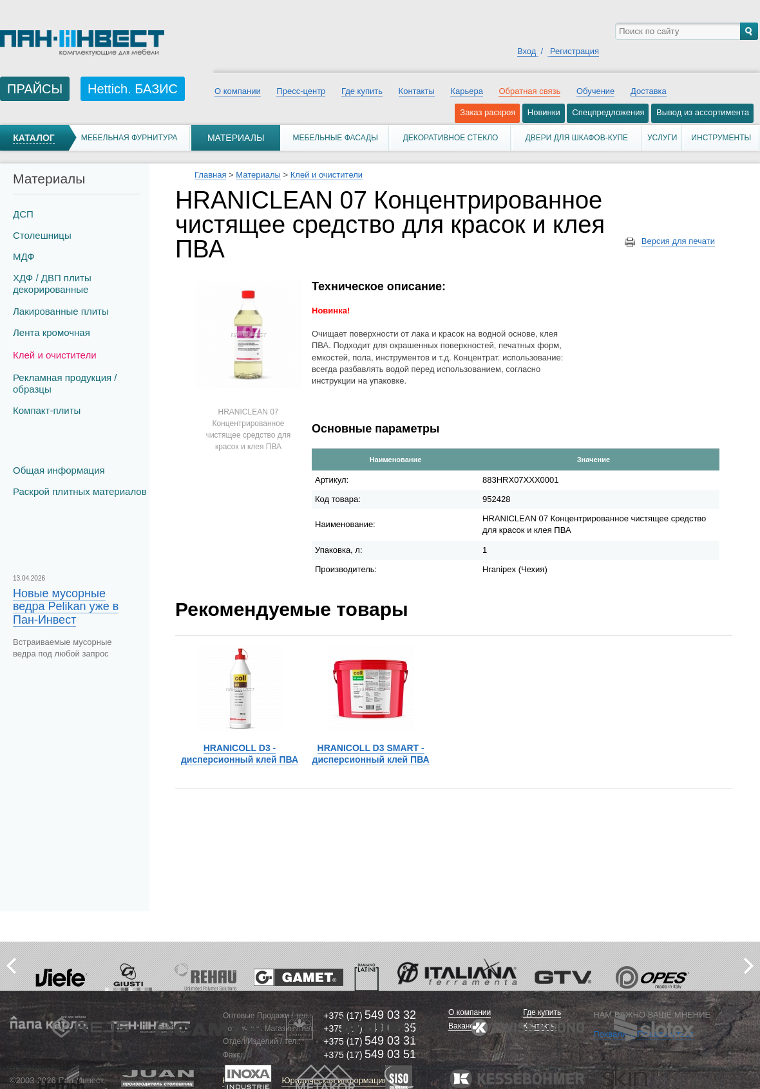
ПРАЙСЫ (34, 89)
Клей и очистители (55, 354)
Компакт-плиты (47, 410)
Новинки (543, 112)
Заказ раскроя (487, 112)
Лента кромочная (51, 332)
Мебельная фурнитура (129, 137)
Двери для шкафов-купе (577, 137)
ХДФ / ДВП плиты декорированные (52, 283)
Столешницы (42, 235)
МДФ (24, 256)
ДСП (23, 214)
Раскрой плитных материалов (80, 491)
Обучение (595, 91)
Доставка (649, 91)
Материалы (235, 138)
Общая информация (59, 470)
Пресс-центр (300, 91)
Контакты (417, 91)
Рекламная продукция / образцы (65, 383)
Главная (210, 175)
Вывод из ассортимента (702, 112)
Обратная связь (529, 91)
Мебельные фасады (334, 137)
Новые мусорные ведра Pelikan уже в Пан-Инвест (66, 606)
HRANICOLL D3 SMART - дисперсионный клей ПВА (371, 754)
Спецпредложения (608, 112)
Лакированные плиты (61, 311)
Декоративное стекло (451, 137)
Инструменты (721, 137)
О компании (237, 91)
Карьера (466, 91)
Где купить (362, 91)
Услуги (662, 137)
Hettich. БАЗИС (133, 89)
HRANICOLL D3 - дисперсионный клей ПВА (239, 754)
